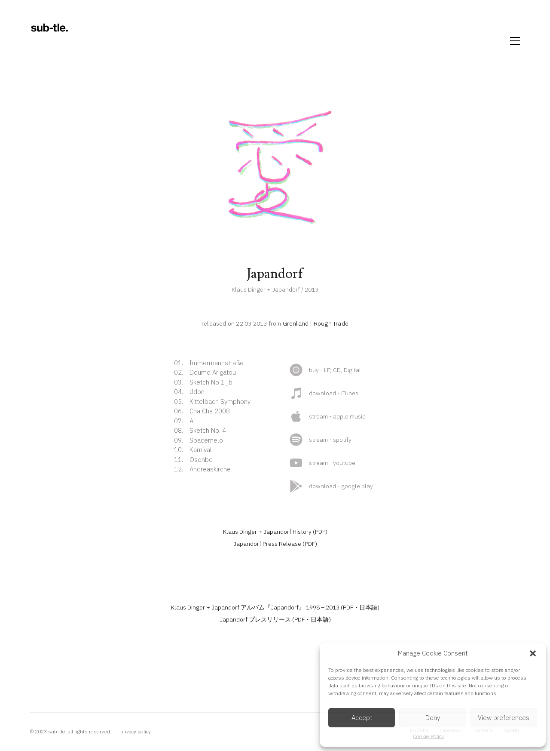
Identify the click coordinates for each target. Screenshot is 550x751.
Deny (432, 718)
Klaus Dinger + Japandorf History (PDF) (275, 532)
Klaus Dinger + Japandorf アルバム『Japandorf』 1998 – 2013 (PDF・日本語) (275, 607)
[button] (533, 653)
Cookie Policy (428, 736)
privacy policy (135, 731)
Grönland (296, 323)
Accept (361, 718)
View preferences (503, 718)
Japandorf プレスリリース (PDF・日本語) (275, 619)
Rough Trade (331, 323)
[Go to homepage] (49, 41)
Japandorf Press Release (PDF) (275, 544)
